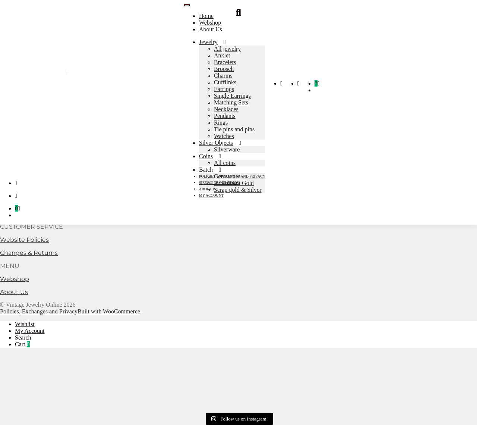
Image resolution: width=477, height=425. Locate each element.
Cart (22, 344)
